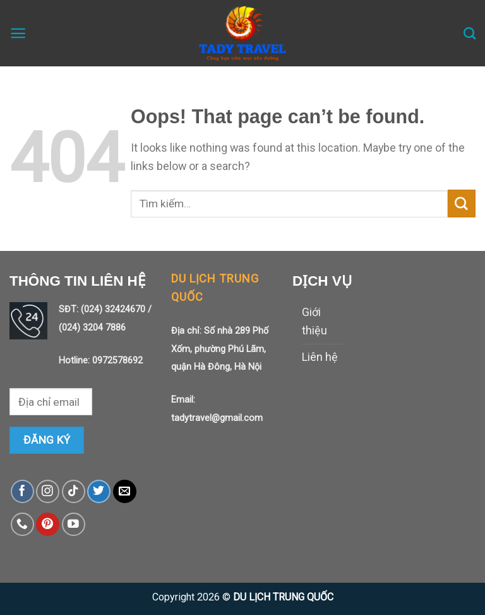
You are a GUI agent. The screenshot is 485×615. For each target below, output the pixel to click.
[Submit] (462, 203)
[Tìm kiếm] (470, 33)
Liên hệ (320, 356)
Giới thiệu (314, 321)
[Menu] (18, 33)
